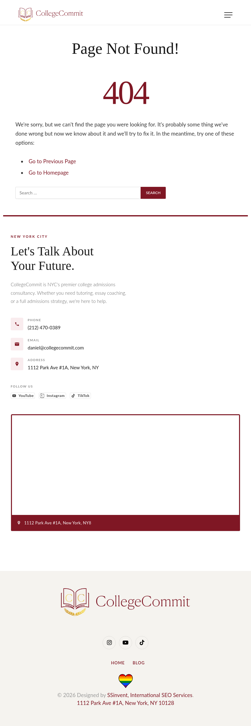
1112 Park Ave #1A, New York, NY (63, 367)
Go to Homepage (49, 172)
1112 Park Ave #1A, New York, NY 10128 (125, 703)
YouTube (23, 396)
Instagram (53, 396)
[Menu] (228, 15)
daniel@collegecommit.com (56, 347)
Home (118, 662)
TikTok (81, 396)
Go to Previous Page (52, 161)
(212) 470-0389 (44, 327)
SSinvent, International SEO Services (149, 695)
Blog (139, 662)
